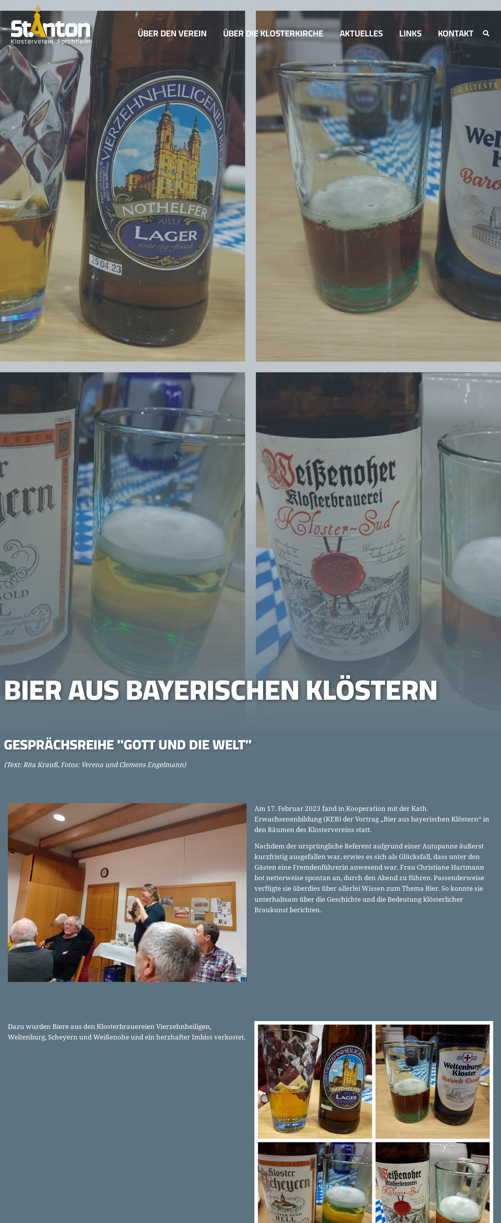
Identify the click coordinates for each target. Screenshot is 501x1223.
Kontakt (456, 33)
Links (412, 33)
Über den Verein (174, 33)
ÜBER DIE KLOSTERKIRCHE (275, 33)
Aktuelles (363, 33)
